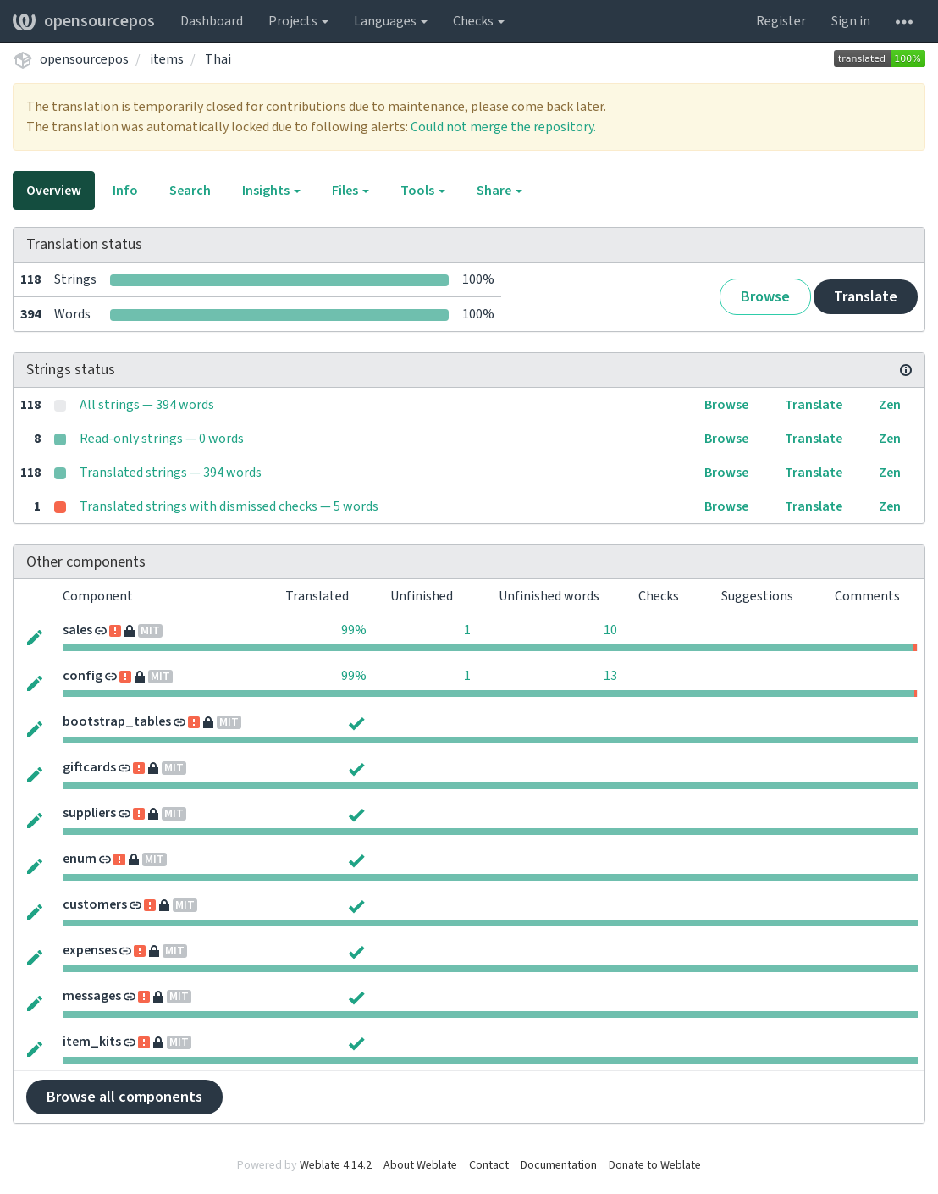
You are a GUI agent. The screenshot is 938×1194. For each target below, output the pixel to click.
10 (610, 630)
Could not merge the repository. (503, 127)
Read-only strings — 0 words (162, 438)
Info (125, 190)
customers (95, 904)
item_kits (92, 1041)
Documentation (559, 1165)
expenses (90, 950)
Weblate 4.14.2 (336, 1165)
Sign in (850, 21)
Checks (479, 21)
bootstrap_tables (117, 721)
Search (190, 190)
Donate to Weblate (655, 1165)
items (167, 59)
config (82, 675)
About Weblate (420, 1165)
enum (80, 858)
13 (610, 675)
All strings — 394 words (147, 404)
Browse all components (124, 1097)
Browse (765, 296)
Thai (218, 59)
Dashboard (211, 21)
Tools (422, 190)
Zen (890, 404)
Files (350, 190)
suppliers (89, 813)
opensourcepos (84, 21)
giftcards (89, 767)
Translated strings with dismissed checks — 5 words (229, 506)
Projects (298, 21)
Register (781, 21)
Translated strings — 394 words (171, 472)
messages (92, 996)
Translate (865, 296)
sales (77, 630)
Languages (391, 21)
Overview (53, 190)
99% (354, 630)
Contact (489, 1165)
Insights (271, 190)
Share (499, 190)
